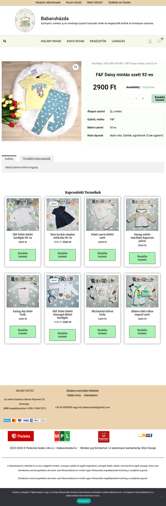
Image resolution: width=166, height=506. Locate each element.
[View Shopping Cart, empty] (159, 41)
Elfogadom (83, 501)
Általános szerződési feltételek (83, 390)
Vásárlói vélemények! (48, 2)
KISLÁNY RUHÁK (51, 41)
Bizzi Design (149, 448)
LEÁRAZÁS (118, 41)
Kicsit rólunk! (74, 2)
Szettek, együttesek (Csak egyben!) (143, 135)
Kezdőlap (97, 63)
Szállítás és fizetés (119, 2)
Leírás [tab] (9, 159)
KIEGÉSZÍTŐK (98, 41)
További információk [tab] (37, 159)
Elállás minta (74, 395)
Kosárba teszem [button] (23, 257)
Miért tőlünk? (95, 2)
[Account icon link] (150, 41)
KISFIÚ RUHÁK (75, 41)
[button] (4, 41)
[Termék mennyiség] (136, 98)
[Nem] (161, 497)
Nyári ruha (116, 135)
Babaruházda (55, 18)
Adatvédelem (91, 395)
